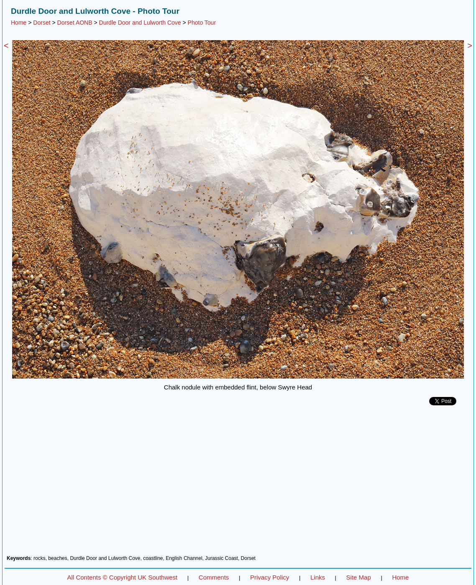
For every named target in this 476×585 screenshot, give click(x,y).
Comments (214, 577)
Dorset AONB (74, 22)
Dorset (41, 22)
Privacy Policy (269, 577)
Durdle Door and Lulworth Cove (140, 22)
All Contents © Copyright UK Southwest (122, 577)
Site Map (358, 577)
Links (317, 577)
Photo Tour (202, 22)
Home (18, 22)
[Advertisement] (238, 483)
